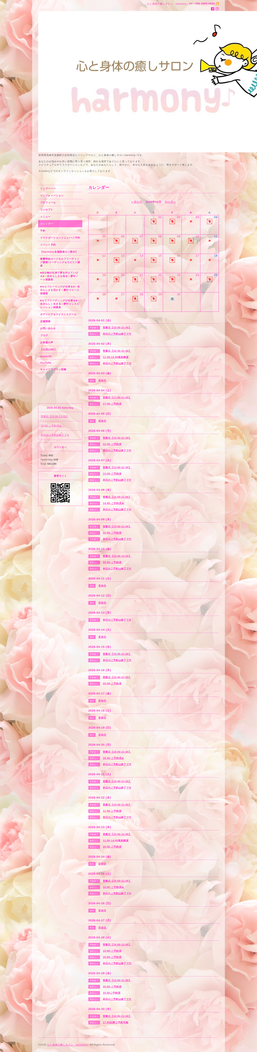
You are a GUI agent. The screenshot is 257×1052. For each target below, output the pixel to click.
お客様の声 (46, 342)
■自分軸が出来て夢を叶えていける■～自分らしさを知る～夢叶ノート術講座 (59, 276)
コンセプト (46, 209)
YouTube (46, 362)
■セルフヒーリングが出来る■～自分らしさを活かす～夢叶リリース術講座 (60, 290)
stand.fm (46, 356)
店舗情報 (45, 321)
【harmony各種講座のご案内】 (59, 251)
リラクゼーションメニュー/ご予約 (60, 237)
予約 (42, 230)
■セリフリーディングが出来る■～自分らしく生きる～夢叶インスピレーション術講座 (60, 304)
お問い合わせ (48, 328)
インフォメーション (52, 195)
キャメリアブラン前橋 (53, 369)
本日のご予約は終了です (55, 435)
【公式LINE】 (48, 349)
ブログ (44, 335)
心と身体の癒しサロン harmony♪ (67, 1044)
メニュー (45, 216)
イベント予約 (48, 244)
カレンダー (46, 223)
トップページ (48, 188)
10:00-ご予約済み (51, 425)
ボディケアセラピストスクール (58, 314)
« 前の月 (136, 201)
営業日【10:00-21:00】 (55, 416)
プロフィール (48, 202)
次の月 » (170, 201)
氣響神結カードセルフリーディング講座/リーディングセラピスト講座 (60, 262)
